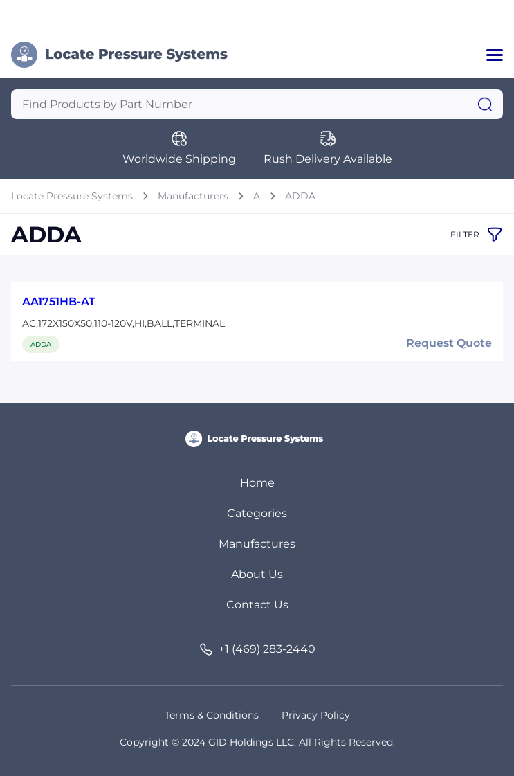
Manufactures (257, 543)
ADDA (300, 196)
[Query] (257, 104)
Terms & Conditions (212, 715)
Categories (257, 513)
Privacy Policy (316, 715)
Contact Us (257, 604)
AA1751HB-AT (58, 301)
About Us (257, 574)
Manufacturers (193, 196)
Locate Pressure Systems (72, 196)
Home (257, 482)
